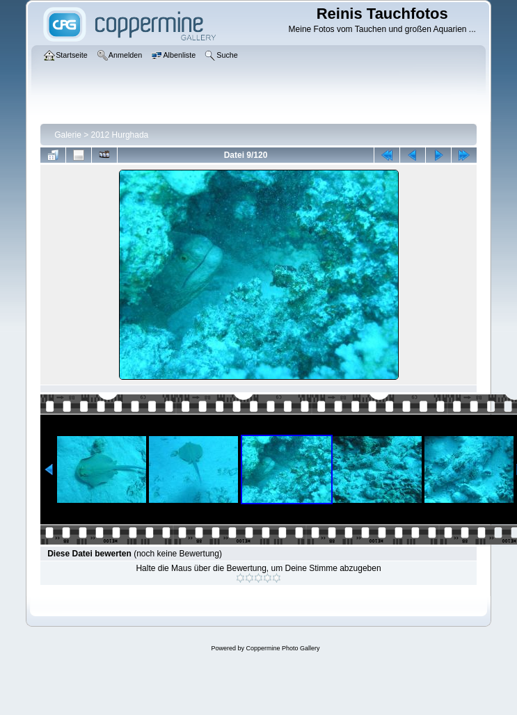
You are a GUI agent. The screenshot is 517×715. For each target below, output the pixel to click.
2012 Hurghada (120, 135)
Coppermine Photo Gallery (282, 648)
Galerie (67, 135)
